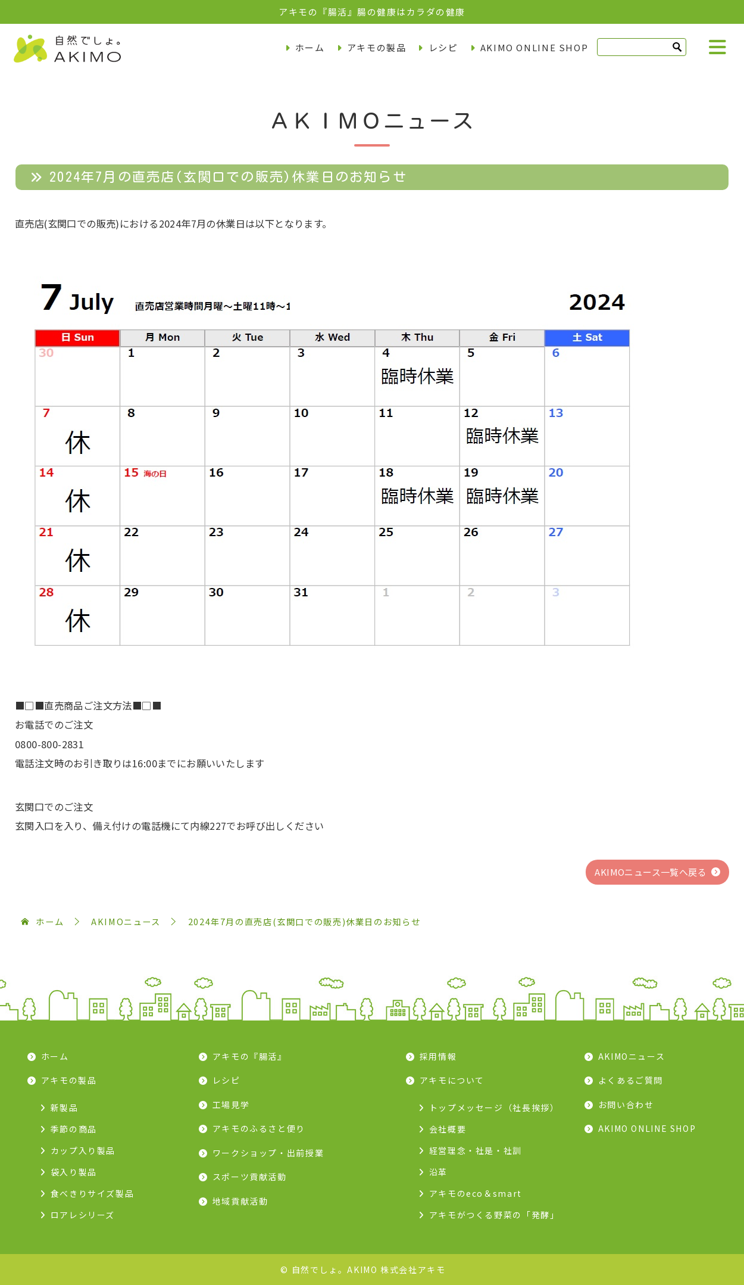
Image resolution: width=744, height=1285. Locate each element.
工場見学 (231, 1104)
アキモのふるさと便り (258, 1128)
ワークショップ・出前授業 (268, 1153)
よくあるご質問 (630, 1080)
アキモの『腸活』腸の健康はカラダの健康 (372, 11)
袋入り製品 (74, 1172)
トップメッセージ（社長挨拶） (494, 1107)
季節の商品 (74, 1129)
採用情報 (438, 1056)
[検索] (641, 47)
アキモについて (452, 1080)
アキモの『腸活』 (249, 1056)
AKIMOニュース (631, 1056)
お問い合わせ (626, 1104)
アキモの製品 (377, 47)
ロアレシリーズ (83, 1215)
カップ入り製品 (83, 1150)
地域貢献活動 (240, 1201)
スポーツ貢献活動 (249, 1177)
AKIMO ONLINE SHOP (534, 47)
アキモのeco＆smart (475, 1193)
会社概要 (448, 1129)
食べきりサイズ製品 (93, 1193)
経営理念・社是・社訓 (475, 1150)
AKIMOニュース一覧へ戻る (651, 872)
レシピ (443, 47)
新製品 (65, 1107)
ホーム (310, 47)
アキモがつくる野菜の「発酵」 (494, 1215)
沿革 (438, 1172)
